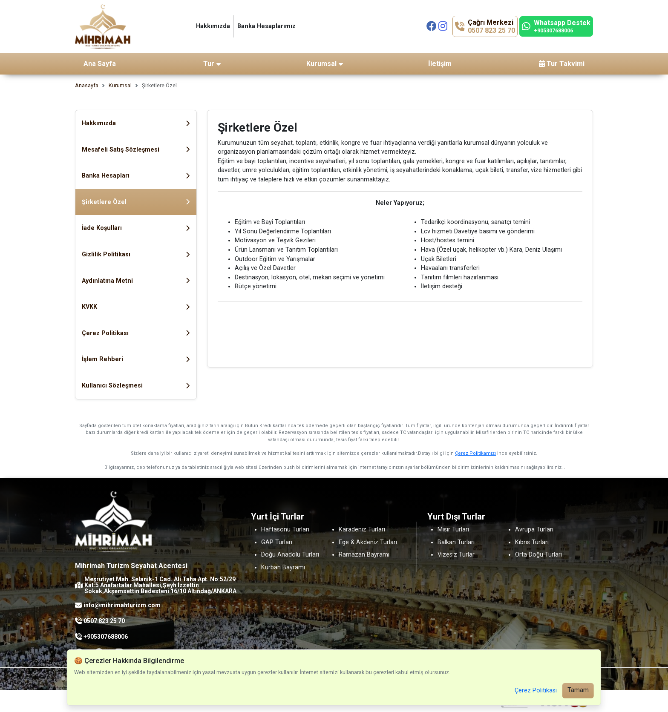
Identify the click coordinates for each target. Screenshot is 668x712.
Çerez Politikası (136, 333)
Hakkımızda (213, 26)
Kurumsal (120, 85)
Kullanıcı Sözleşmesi (136, 385)
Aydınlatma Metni (136, 280)
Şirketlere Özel (136, 202)
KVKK (136, 306)
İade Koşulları (136, 228)
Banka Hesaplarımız (266, 26)
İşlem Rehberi (136, 359)
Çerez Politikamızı (475, 453)
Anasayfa (86, 85)
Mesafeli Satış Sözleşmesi (136, 149)
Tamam (578, 690)
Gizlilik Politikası (136, 254)
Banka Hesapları (136, 175)
